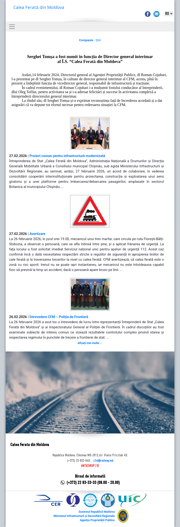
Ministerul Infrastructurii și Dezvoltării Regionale (84, 516)
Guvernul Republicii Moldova (97, 511)
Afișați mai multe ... (90, 343)
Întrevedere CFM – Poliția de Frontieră (59, 317)
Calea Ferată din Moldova (38, 7)
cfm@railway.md (103, 460)
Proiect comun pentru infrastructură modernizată (67, 156)
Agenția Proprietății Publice (97, 520)
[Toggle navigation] (12, 26)
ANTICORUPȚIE (90, 466)
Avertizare (37, 234)
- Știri (90, 40)
